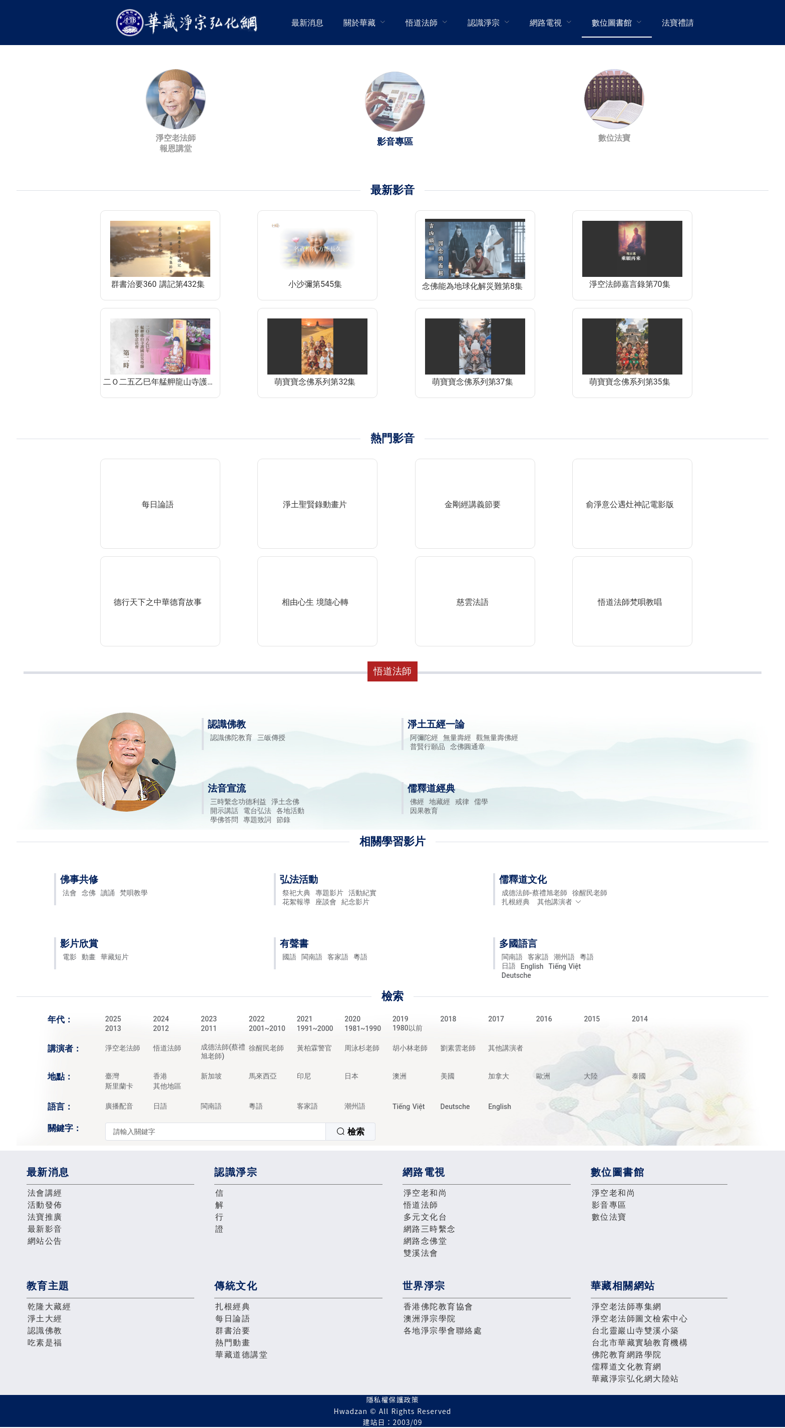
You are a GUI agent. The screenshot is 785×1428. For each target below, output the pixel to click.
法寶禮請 (678, 23)
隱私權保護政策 (392, 1399)
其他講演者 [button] (559, 902)
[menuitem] (307, 23)
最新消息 (307, 23)
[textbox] (215, 1132)
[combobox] (240, 1132)
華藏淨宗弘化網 (188, 23)
